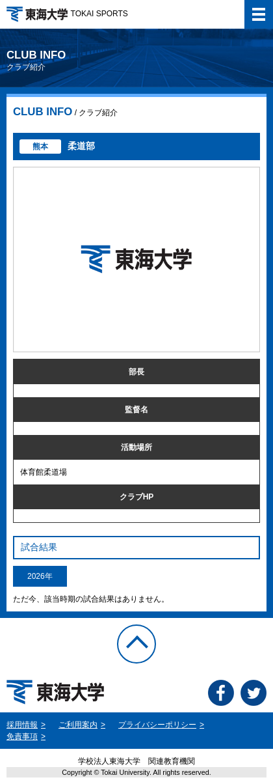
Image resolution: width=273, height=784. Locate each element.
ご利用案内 (78, 724)
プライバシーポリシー (157, 724)
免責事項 (22, 736)
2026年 (40, 576)
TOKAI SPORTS (67, 13)
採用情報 (22, 724)
